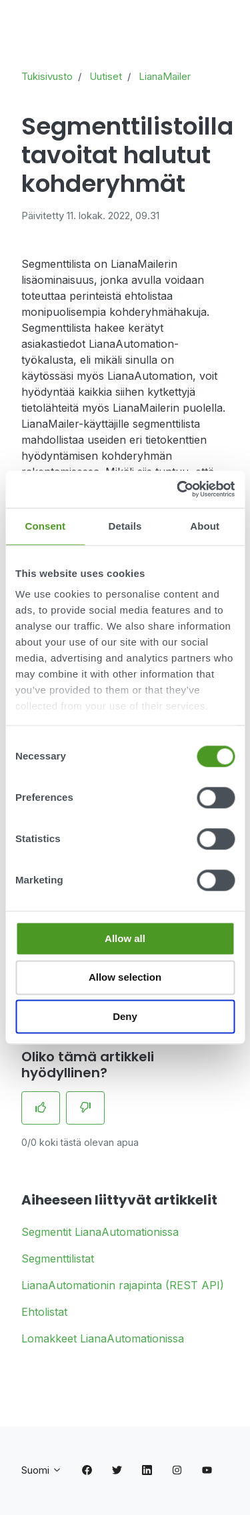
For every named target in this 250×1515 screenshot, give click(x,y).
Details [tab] (125, 526)
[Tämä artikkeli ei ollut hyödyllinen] (85, 1108)
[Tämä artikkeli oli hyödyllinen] (40, 1108)
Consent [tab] (45, 526)
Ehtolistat (44, 1311)
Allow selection (125, 977)
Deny (125, 1016)
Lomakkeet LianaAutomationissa (102, 1338)
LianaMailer (165, 76)
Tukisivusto (47, 76)
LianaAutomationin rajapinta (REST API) (122, 1285)
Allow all (125, 938)
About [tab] (204, 526)
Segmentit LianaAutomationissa (100, 1232)
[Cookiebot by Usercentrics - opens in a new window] (178, 489)
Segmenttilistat (57, 1258)
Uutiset (105, 76)
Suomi (41, 1470)
